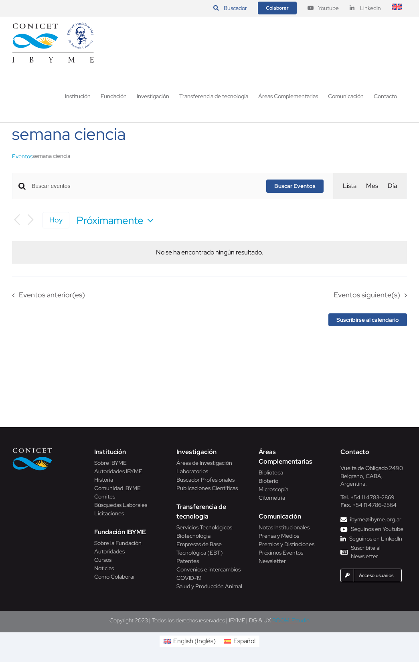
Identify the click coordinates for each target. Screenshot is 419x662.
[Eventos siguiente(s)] (30, 220)
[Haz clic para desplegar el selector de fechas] (117, 220)
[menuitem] (397, 8)
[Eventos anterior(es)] (17, 220)
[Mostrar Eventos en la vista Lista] (349, 186)
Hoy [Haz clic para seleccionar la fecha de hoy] (56, 219)
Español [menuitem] (244, 641)
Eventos (22, 156)
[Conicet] (32, 450)
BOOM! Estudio (291, 620)
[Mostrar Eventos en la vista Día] (392, 186)
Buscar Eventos (295, 186)
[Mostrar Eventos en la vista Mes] (372, 186)
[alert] (209, 252)
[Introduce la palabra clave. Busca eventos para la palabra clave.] (144, 186)
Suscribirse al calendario (367, 320)
